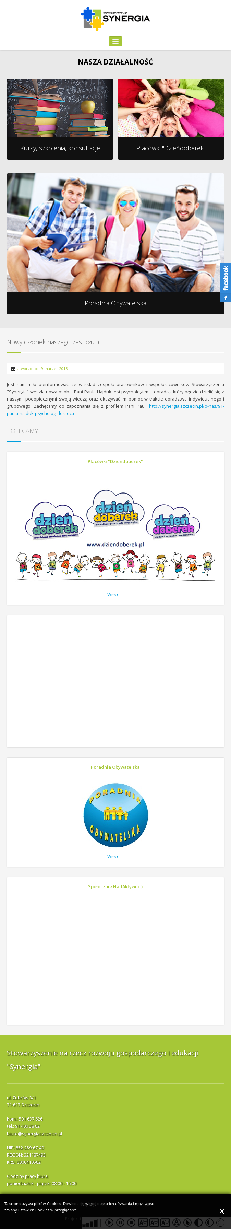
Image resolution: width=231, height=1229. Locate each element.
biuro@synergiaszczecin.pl (34, 1134)
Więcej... (115, 594)
